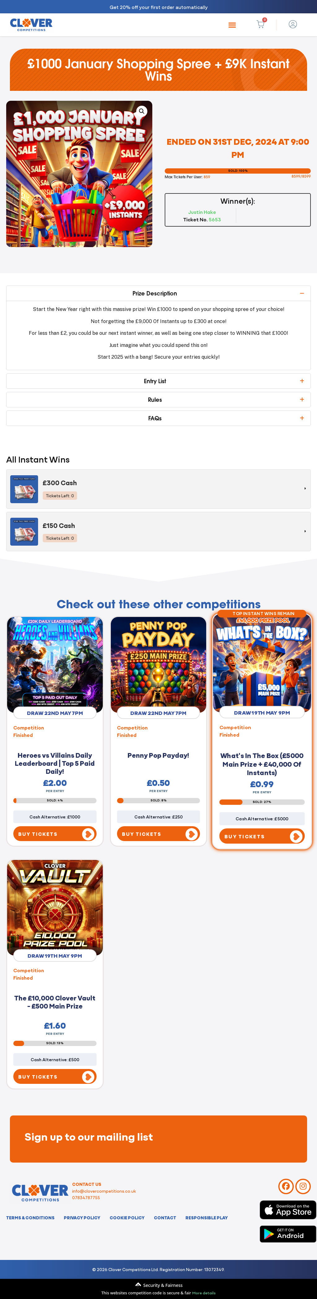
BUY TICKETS (38, 833)
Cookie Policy (127, 1217)
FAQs (155, 418)
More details (204, 1292)
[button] (232, 25)
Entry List (155, 381)
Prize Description (154, 293)
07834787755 (86, 1197)
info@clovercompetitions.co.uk (104, 1191)
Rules (155, 399)
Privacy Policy (82, 1217)
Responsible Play (206, 1217)
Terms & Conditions (30, 1217)
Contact (165, 1217)
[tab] (158, 489)
